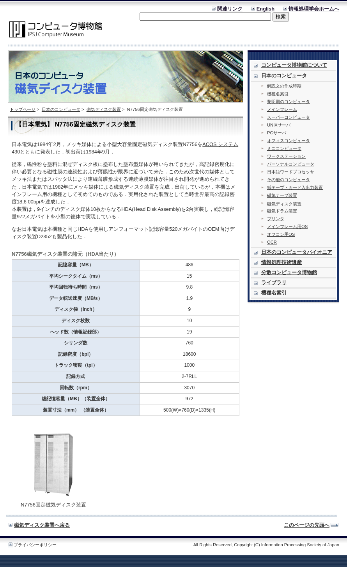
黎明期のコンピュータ (288, 101)
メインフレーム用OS (287, 226)
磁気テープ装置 (282, 195)
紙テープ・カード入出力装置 (295, 187)
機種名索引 (278, 93)
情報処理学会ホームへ (314, 9)
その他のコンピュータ (288, 179)
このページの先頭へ (306, 525)
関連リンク (230, 9)
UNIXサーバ (278, 125)
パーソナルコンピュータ (290, 164)
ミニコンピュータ (284, 148)
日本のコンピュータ (61, 109)
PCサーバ (276, 132)
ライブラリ (274, 282)
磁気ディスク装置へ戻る (42, 525)
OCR (272, 242)
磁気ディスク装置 (104, 109)
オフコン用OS (281, 234)
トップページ (22, 109)
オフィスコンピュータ (288, 140)
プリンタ (275, 218)
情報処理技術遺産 (281, 262)
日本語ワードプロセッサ (290, 171)
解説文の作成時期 (284, 86)
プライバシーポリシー (35, 544)
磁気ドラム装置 (282, 211)
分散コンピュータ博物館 (289, 272)
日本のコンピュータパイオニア (296, 252)
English (265, 9)
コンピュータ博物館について (294, 65)
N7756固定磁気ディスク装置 (53, 505)
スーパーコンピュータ (288, 117)
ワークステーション (286, 156)
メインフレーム (282, 109)
